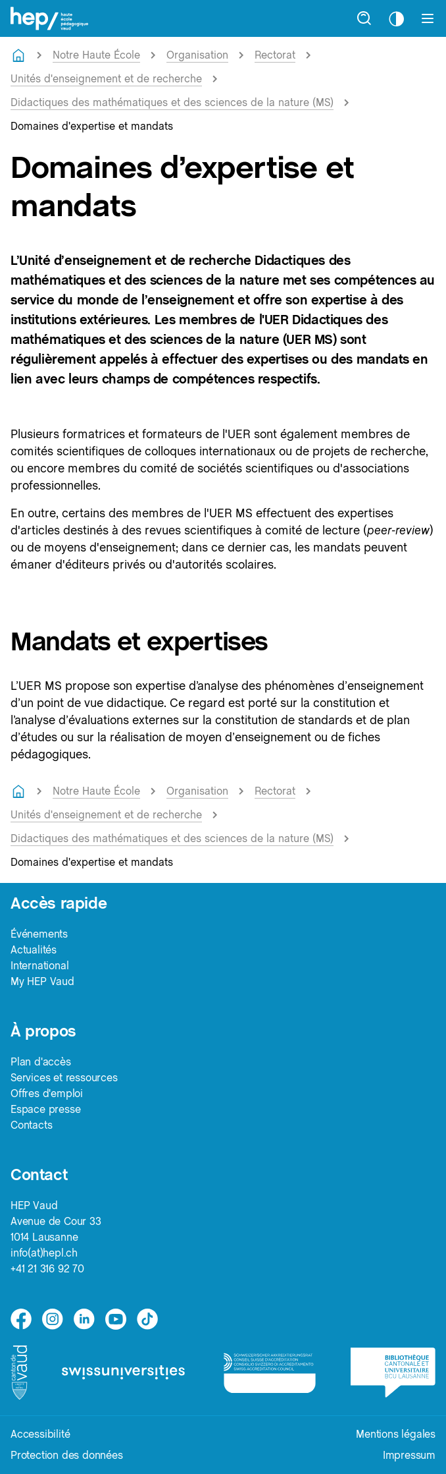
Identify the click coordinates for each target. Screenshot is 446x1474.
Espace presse (45, 1109)
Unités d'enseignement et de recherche (106, 78)
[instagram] (52, 1319)
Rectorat (275, 55)
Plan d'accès (41, 1062)
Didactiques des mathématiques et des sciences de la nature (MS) (172, 102)
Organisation (197, 55)
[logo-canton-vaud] (19, 1372)
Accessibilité (40, 1434)
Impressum (409, 1455)
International (39, 965)
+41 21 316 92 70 (47, 1268)
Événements (39, 934)
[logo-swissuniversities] (125, 1372)
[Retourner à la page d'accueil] (18, 55)
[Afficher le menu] (427, 18)
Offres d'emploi (47, 1093)
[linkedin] (84, 1319)
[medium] (115, 1319)
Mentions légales (395, 1434)
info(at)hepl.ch (44, 1253)
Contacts (31, 1125)
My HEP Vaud (42, 981)
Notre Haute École (96, 55)
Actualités (34, 950)
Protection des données (67, 1455)
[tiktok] (147, 1319)
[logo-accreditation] (269, 1372)
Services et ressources (64, 1077)
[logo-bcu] (393, 1372)
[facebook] (21, 1319)
